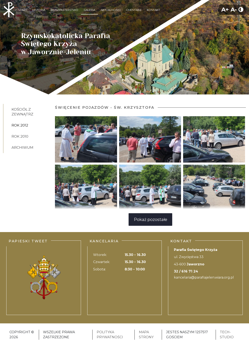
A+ (225, 9)
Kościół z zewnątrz (22, 111)
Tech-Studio (227, 334)
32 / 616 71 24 (186, 271)
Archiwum (22, 147)
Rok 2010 (20, 136)
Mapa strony (146, 334)
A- (234, 9)
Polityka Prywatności (110, 334)
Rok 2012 (20, 125)
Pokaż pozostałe (150, 219)
